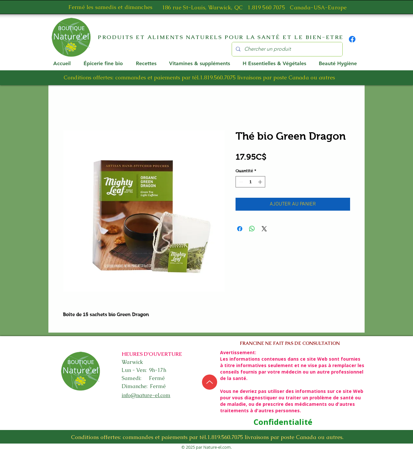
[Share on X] (264, 229)
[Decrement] (240, 181)
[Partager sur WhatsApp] (252, 229)
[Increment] (261, 181)
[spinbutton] (250, 181)
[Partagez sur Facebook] (240, 229)
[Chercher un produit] (286, 49)
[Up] (209, 382)
